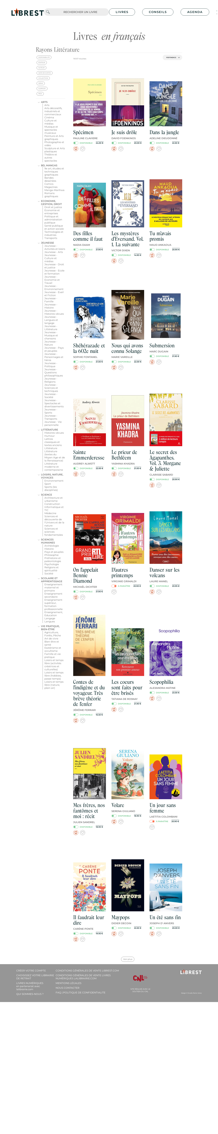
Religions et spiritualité (51, 569)
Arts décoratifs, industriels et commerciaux (53, 111)
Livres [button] (122, 12)
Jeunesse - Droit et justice (54, 266)
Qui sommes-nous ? (30, 994)
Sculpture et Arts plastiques (54, 150)
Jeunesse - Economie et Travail (52, 279)
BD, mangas (49, 165)
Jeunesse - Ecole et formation (54, 272)
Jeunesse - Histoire (50, 306)
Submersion (162, 345)
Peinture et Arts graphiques (54, 137)
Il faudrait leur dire (88, 920)
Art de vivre (51, 638)
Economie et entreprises (52, 212)
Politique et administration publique (53, 219)
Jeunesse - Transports (50, 417)
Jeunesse (47, 242)
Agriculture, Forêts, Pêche (52, 634)
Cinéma (49, 117)
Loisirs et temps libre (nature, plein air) (53, 684)
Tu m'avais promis (160, 236)
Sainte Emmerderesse (88, 455)
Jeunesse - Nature (50, 343)
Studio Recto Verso (195, 993)
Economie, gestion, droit (51, 202)
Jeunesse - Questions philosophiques (53, 372)
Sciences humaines (48, 541)
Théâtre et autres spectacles (50, 157)
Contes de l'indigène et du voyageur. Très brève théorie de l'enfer (89, 693)
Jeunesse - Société (50, 396)
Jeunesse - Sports (50, 411)
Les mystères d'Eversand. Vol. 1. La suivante (127, 238)
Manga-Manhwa (54, 190)
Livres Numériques (29, 986)
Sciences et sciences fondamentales (53, 531)
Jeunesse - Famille (50, 300)
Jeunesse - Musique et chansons (51, 335)
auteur (41, 68)
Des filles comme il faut (88, 236)
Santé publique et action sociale (54, 227)
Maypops (120, 917)
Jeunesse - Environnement (53, 287)
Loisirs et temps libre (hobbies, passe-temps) (53, 675)
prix (40, 94)
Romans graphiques (51, 195)
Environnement (53, 480)
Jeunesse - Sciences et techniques (51, 388)
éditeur (41, 62)
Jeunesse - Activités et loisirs (54, 247)
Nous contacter (67, 987)
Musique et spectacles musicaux (51, 129)
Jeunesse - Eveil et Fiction (54, 294)
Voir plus (127, 959)
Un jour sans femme (163, 808)
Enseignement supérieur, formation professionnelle (53, 604)
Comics (48, 183)
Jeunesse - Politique (50, 365)
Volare (117, 805)
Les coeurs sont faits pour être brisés (126, 687)
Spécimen (83, 132)
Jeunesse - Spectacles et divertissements (54, 403)
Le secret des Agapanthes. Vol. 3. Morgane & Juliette (165, 460)
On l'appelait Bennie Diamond (85, 575)
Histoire (49, 548)
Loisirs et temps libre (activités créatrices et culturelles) (53, 665)
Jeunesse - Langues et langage (51, 320)
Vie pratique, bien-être (50, 628)
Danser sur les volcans (165, 572)
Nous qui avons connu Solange (127, 348)
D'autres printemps (122, 572)
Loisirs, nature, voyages (52, 476)
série (40, 83)
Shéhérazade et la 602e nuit (89, 348)
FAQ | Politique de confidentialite (80, 992)
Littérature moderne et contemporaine (53, 466)
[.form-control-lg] (80, 12)
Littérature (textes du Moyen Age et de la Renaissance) (54, 456)
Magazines (50, 187)
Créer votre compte (31, 970)
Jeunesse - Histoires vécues (54, 312)
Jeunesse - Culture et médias (50, 258)
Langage (49, 618)
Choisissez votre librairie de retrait (35, 977)
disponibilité (44, 57)
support (42, 88)
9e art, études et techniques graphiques (54, 171)
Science (46, 494)
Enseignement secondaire (53, 595)
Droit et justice (53, 207)
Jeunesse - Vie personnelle (53, 423)
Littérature (49, 429)
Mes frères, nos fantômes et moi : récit (89, 810)
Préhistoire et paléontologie (52, 560)
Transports (50, 238)
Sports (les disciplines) (51, 488)
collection (43, 78)
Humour (49, 435)
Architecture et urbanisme (53, 499)
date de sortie (44, 73)
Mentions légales (68, 983)
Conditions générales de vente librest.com (87, 970)
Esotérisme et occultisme (52, 649)
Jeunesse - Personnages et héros (53, 357)
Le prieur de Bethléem (124, 455)
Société (48, 573)
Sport (47, 483)
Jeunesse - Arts (53, 252)
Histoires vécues (54, 432)
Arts (44, 102)
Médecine (50, 513)
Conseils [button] (158, 12)
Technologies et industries (53, 233)
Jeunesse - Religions (50, 380)
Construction (52, 503)
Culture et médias (50, 122)
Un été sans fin (165, 917)
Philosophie (51, 555)
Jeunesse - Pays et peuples (54, 349)
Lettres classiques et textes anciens (53, 442)
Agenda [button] (195, 12)
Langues (49, 621)
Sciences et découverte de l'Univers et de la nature (54, 521)
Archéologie (51, 545)
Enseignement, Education (53, 614)
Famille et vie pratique (52, 655)
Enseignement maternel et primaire (53, 587)
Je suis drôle (124, 132)
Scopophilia (161, 682)
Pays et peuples (53, 551)
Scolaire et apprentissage (51, 580)
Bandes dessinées (50, 179)
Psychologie (51, 564)
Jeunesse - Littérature (50, 328)
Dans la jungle (164, 132)
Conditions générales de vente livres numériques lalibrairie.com (83, 977)
